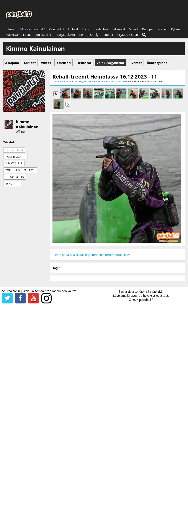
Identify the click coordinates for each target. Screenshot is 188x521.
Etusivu (11, 29)
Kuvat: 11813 (14, 163)
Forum (87, 29)
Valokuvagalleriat (82, 81)
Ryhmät (176, 29)
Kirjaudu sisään (127, 35)
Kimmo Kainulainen (27, 124)
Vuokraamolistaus (18, 35)
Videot (133, 29)
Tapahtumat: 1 (15, 157)
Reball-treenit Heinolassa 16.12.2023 (109, 81)
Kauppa (147, 29)
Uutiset (73, 29)
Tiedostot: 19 (14, 177)
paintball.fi (146, 300)
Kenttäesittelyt (89, 35)
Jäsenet (162, 29)
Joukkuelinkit (44, 35)
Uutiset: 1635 (14, 150)
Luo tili (108, 35)
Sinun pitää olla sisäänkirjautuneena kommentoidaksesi (92, 255)
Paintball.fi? (56, 29)
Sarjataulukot (66, 35)
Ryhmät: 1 (12, 183)
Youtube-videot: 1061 (20, 170)
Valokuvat (118, 29)
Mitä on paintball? (32, 29)
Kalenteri (101, 29)
